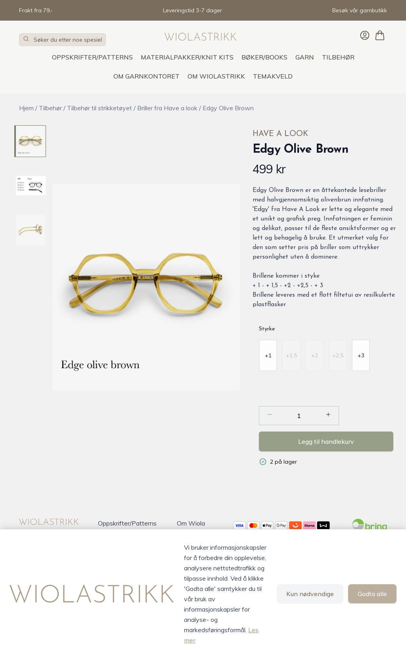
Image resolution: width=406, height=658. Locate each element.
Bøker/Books (264, 57)
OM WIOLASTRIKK (216, 76)
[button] (146, 287)
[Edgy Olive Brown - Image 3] (30, 230)
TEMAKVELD (273, 76)
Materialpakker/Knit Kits (187, 57)
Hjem (26, 108)
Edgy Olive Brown (228, 108)
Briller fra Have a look (167, 108)
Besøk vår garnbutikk (359, 10)
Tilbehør (338, 57)
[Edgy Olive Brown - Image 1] (30, 141)
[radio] (268, 355)
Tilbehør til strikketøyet (99, 108)
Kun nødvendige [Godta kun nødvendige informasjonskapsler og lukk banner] (310, 594)
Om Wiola (191, 523)
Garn (304, 57)
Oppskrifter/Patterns (92, 57)
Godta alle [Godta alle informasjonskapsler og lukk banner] (372, 594)
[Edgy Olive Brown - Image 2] (30, 185)
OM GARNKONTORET (146, 76)
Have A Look (280, 134)
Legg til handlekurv (326, 441)
